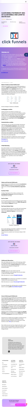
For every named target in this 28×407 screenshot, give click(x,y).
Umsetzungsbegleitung (5, 373)
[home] (4, 1)
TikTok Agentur (4, 386)
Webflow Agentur (21, 367)
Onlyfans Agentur (5, 395)
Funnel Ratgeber (4, 364)
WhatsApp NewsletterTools (13, 372)
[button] (26, 1)
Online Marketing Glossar (4, 367)
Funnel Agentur (4, 390)
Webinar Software (13, 374)
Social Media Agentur (21, 376)
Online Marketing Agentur (21, 365)
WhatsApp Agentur (22, 371)
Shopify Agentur (21, 369)
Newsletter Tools (13, 369)
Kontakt (3, 371)
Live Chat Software (14, 376)
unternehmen (5, 360)
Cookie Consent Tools (13, 367)
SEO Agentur (4, 384)
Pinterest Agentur (5, 388)
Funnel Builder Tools (14, 364)
